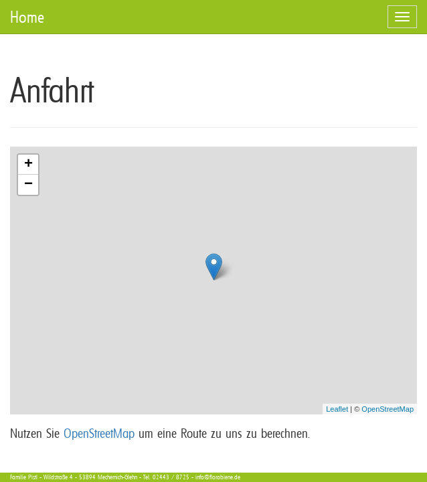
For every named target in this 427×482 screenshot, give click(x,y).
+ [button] (28, 165)
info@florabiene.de (217, 477)
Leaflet (337, 409)
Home (27, 17)
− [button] (28, 185)
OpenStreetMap (387, 409)
